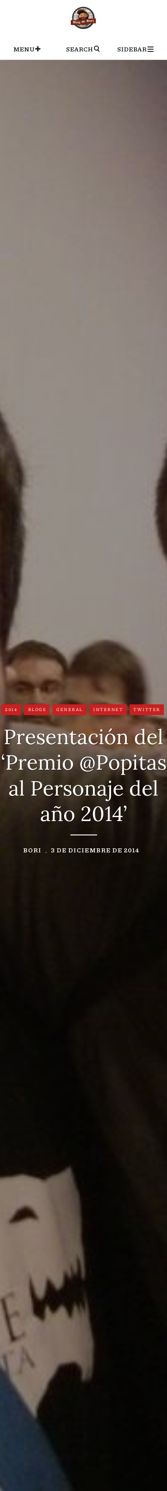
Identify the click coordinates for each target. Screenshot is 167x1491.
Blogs (37, 709)
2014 (11, 709)
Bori (32, 849)
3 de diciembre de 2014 (95, 849)
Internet (108, 709)
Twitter (146, 709)
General (69, 709)
